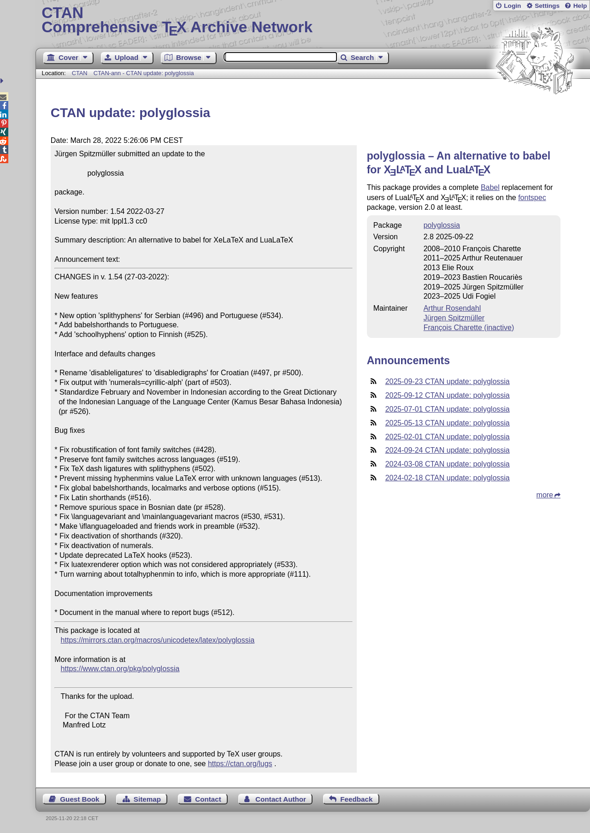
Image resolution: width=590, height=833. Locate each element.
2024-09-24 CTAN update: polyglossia (447, 450)
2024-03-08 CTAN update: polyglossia (447, 464)
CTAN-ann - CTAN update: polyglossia (144, 73)
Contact (208, 799)
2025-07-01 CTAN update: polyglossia (447, 409)
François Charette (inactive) (469, 327)
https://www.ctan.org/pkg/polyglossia (120, 669)
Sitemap (147, 799)
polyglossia (442, 225)
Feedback (356, 799)
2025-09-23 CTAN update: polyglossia (447, 381)
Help (580, 5)
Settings (547, 5)
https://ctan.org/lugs (240, 764)
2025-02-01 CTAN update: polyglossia (447, 437)
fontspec (532, 197)
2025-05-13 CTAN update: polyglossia (447, 423)
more (545, 495)
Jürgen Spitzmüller (454, 318)
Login (512, 5)
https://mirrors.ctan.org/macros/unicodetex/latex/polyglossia (158, 640)
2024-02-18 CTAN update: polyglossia (447, 478)
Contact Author (280, 799)
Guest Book (79, 799)
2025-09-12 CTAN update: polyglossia (447, 395)
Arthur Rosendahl (452, 308)
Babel (490, 187)
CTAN (80, 73)
